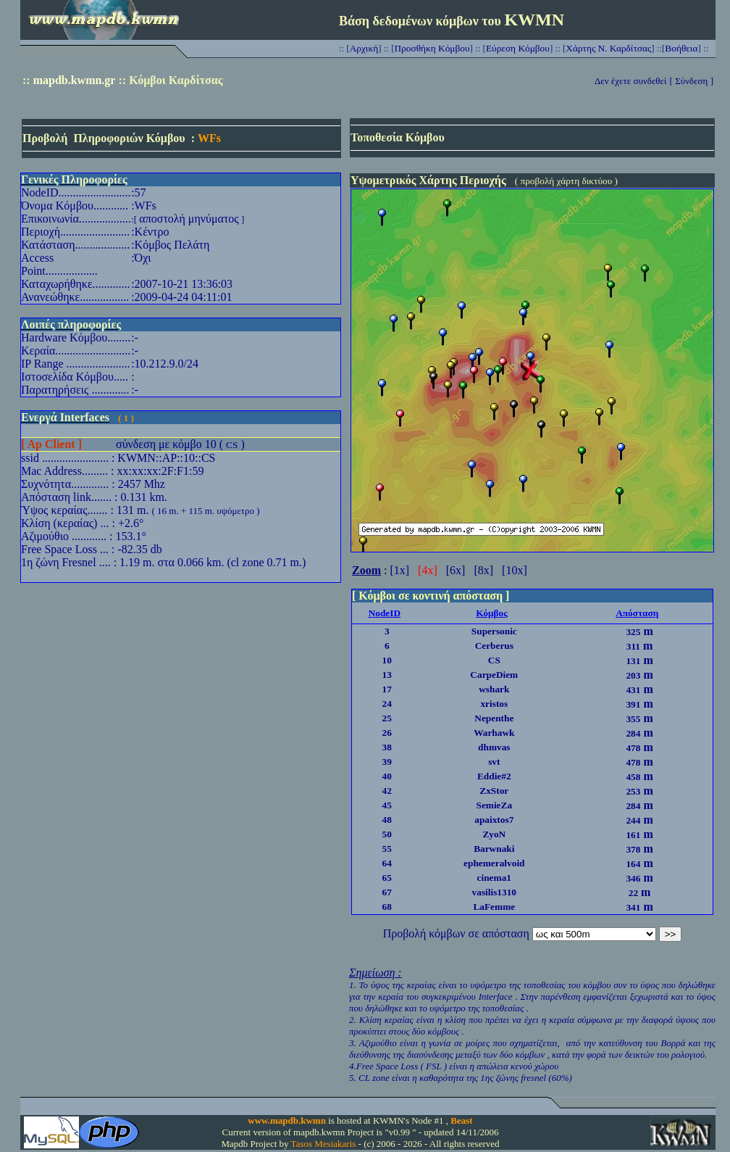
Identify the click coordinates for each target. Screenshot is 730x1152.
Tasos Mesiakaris (323, 1143)
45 (387, 805)
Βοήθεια (681, 48)
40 (387, 776)
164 (633, 863)
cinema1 (494, 877)
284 (633, 733)
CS (232, 444)
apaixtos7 (493, 819)
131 (633, 660)
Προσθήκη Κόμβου (432, 48)
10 (387, 660)
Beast (461, 1120)
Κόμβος (492, 613)
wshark (494, 689)
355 (633, 718)
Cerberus (494, 645)
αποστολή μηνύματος (188, 218)
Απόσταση (637, 613)
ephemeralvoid (493, 863)
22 (633, 892)
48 (387, 819)
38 (387, 747)
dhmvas (494, 747)
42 (387, 790)
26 (387, 732)
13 (387, 674)
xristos (494, 703)
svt (494, 761)
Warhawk (494, 732)
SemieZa (494, 805)
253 (633, 791)
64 (387, 863)
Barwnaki (494, 848)
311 (633, 646)
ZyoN (493, 834)
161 (633, 834)
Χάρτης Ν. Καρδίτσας (608, 48)
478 (633, 747)
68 (387, 906)
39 (387, 761)
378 (633, 849)
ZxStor (493, 790)
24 (387, 703)
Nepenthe (493, 718)
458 (633, 776)
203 (633, 675)
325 (633, 631)
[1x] (399, 570)
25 (387, 718)
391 (633, 704)
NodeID (384, 613)
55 (387, 848)
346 (633, 878)
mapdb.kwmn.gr (74, 80)
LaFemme (494, 906)
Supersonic (494, 631)
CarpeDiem (494, 674)
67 (387, 892)
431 (633, 689)
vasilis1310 (494, 892)
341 (633, 907)
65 (387, 877)
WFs (209, 138)
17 (387, 689)
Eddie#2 (494, 776)
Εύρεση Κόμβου (518, 48)
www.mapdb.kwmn (287, 1120)
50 (387, 834)
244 (633, 820)
